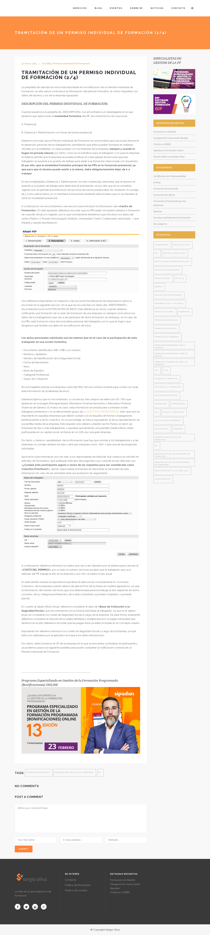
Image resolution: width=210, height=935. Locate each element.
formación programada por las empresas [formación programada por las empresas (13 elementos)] (171, 363)
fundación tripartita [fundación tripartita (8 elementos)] (166, 379)
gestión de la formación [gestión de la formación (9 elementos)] (168, 387)
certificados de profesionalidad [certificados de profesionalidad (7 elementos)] (172, 261)
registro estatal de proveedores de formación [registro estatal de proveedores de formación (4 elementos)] (172, 463)
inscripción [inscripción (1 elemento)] (161, 404)
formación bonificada (38, 772)
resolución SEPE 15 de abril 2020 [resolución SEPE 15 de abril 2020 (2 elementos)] (172, 471)
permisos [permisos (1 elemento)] (178, 429)
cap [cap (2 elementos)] (156, 253)
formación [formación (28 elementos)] (184, 312)
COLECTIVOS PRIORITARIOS (101, 411)
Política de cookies (76, 890)
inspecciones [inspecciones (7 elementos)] (178, 404)
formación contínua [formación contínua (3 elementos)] (166, 328)
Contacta (70, 879)
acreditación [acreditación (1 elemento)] (161, 245)
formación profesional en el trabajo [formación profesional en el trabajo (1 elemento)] (170, 346)
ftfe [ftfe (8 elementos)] (165, 370)
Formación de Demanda (165, 188)
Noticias (157, 211)
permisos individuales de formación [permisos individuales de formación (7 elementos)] (168, 438)
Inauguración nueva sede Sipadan (170, 137)
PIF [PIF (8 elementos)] (156, 445)
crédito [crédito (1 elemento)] (159, 287)
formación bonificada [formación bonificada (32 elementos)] (166, 320)
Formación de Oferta (164, 194)
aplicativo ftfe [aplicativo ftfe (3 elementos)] (181, 245)
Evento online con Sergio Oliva (169, 156)
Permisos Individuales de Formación (71, 63)
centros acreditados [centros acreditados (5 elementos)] (174, 253)
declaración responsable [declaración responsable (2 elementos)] (168, 295)
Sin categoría (160, 223)
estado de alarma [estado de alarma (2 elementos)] (164, 312)
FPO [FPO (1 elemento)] (156, 370)
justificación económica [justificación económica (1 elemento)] (168, 420)
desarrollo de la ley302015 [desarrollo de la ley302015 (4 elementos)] (169, 303)
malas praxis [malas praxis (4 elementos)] (161, 429)
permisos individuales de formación (74, 772)
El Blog (48, 63)
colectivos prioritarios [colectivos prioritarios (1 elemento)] (167, 270)
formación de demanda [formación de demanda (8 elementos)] (167, 337)
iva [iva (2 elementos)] (156, 412)
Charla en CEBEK (162, 144)
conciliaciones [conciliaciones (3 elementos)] (162, 278)
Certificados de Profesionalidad (169, 176)
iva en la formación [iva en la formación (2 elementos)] (173, 412)
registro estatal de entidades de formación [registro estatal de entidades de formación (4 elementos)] (172, 455)
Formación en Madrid (164, 131)
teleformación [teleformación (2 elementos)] (162, 479)
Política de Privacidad (77, 885)
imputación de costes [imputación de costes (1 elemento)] (166, 395)
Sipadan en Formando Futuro (168, 150)
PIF (99, 772)
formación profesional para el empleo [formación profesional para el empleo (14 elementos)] (171, 355)
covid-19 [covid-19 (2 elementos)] (179, 278)
